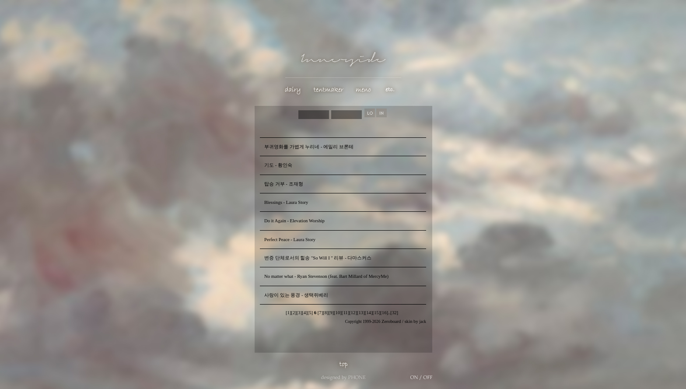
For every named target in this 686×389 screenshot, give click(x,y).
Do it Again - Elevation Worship (294, 220)
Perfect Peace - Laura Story (289, 239)
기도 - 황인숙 (278, 165)
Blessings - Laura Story (286, 202)
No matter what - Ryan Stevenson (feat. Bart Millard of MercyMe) (326, 276)
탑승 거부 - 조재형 (283, 184)
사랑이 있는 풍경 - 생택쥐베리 (296, 295)
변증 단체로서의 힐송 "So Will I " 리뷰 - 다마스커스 (317, 258)
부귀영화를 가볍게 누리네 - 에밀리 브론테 (309, 146)
